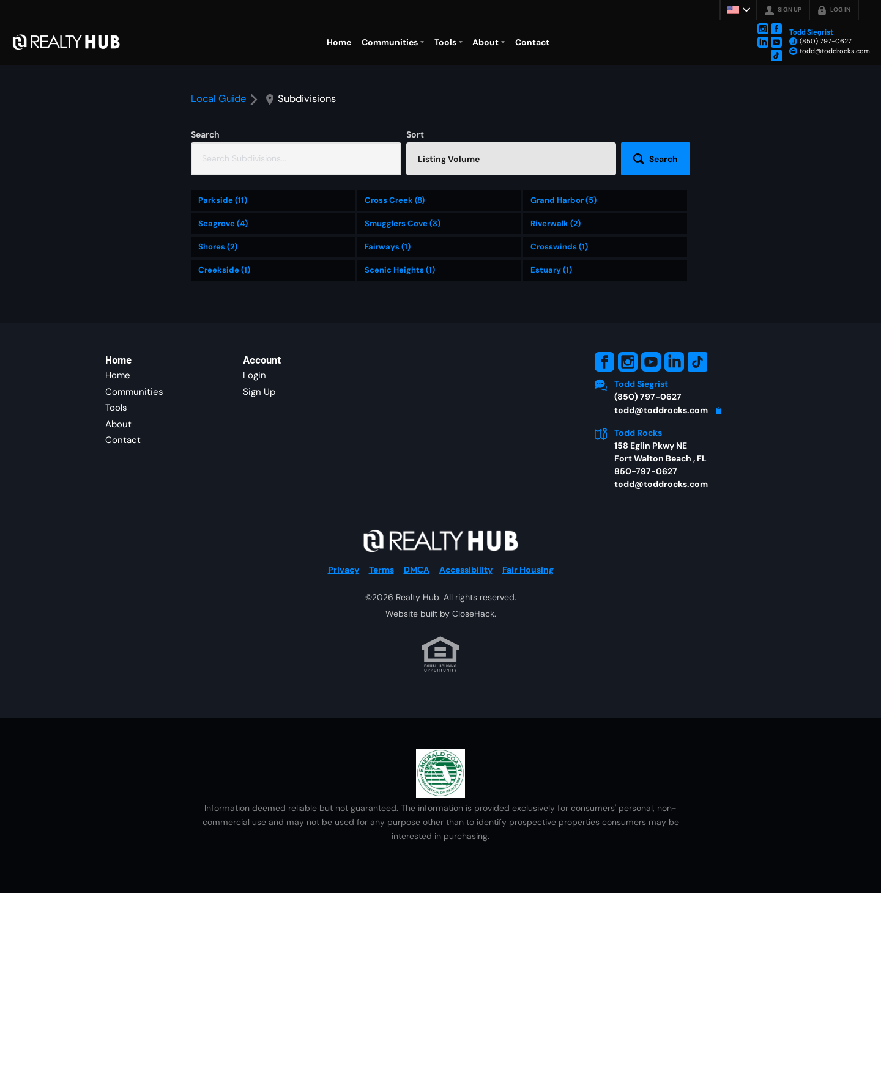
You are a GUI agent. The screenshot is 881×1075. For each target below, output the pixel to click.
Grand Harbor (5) (563, 275)
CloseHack (473, 688)
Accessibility (466, 644)
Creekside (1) (224, 345)
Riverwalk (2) (555, 298)
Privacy (343, 644)
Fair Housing (528, 644)
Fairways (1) (388, 322)
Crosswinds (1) (559, 322)
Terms (381, 644)
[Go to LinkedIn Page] (762, 42)
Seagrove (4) (223, 298)
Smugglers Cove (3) (403, 298)
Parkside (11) (222, 275)
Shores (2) (217, 322)
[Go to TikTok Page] (776, 55)
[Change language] (738, 10)
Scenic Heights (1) (400, 345)
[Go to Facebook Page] (776, 28)
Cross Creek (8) (395, 275)
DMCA (416, 644)
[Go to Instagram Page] (762, 28)
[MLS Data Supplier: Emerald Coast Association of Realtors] (440, 847)
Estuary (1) (551, 345)
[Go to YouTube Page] (776, 42)
